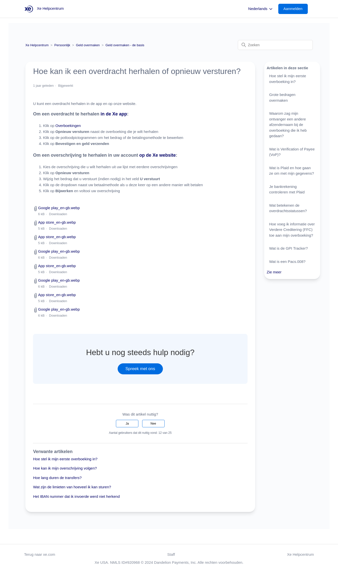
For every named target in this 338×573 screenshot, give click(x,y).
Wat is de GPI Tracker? (288, 248)
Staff (171, 554)
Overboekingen (68, 125)
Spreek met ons (140, 368)
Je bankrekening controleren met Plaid (287, 189)
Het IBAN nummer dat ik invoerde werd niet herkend (76, 496)
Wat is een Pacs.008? (287, 261)
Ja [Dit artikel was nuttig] (127, 423)
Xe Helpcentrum (36, 45)
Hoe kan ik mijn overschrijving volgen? (65, 468)
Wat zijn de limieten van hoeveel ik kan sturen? (72, 487)
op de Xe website (157, 155)
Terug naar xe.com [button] (39, 554)
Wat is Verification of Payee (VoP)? (292, 152)
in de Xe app (114, 113)
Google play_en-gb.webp (59, 208)
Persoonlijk (62, 45)
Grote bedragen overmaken (282, 97)
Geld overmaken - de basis (124, 45)
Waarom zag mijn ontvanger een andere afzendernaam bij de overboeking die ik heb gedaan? (288, 124)
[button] (295, 8)
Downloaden (58, 214)
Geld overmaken (88, 45)
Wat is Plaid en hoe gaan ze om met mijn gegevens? (291, 171)
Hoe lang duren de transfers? (57, 478)
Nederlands (261, 8)
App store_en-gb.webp (57, 222)
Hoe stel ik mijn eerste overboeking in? (65, 459)
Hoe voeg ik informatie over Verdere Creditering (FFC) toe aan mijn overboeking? (292, 229)
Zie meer (274, 272)
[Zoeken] (275, 45)
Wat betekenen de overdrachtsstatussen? (288, 208)
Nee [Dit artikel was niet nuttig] (153, 423)
